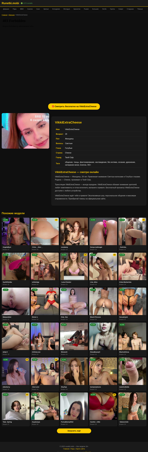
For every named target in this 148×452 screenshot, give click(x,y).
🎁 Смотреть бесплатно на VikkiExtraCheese (74, 106)
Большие (95, 9)
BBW (22, 9)
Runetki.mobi (10, 3)
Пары (15, 9)
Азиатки (30, 9)
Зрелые (46, 9)
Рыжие (86, 9)
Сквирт (120, 9)
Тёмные (140, 9)
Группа (112, 9)
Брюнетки (77, 9)
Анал (38, 9)
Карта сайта (80, 449)
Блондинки (56, 9)
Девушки (6, 9)
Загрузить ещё (74, 431)
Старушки (130, 9)
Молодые (66, 9)
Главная (4, 15)
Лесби (104, 9)
